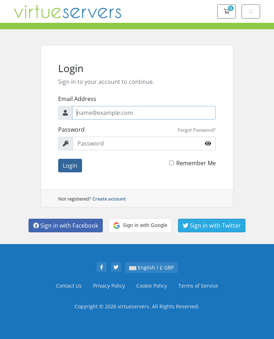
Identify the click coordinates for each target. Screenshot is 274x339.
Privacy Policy (109, 285)
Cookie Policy (151, 285)
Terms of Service (198, 285)
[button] (140, 225)
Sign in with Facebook (65, 225)
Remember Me (196, 163)
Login (70, 166)
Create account (109, 199)
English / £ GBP (151, 267)
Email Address (77, 99)
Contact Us (69, 285)
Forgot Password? (197, 130)
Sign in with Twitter (212, 225)
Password (71, 129)
